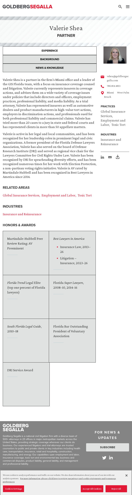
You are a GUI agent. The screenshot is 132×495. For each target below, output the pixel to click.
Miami (110, 92)
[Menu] (126, 7)
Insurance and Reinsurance (22, 214)
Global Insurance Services (21, 195)
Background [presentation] (49, 59)
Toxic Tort (118, 124)
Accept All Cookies (92, 490)
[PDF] (117, 157)
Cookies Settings (13, 490)
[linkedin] (102, 157)
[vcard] (110, 157)
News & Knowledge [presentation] (50, 68)
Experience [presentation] (50, 51)
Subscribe (107, 447)
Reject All (116, 490)
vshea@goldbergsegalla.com (118, 78)
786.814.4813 (113, 85)
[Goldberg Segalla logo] (27, 7)
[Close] (126, 477)
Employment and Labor (58, 195)
